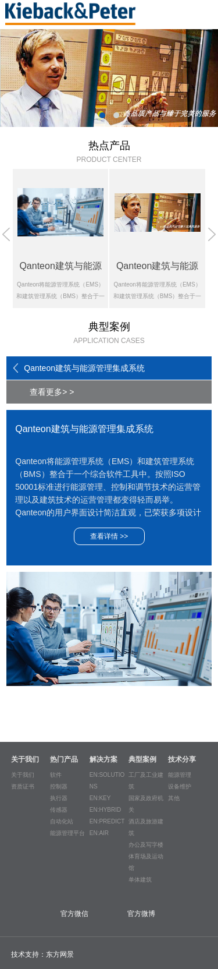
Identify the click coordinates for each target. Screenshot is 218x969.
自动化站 (61, 821)
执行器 (58, 798)
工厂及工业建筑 (145, 781)
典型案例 (142, 759)
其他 (174, 798)
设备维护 (179, 786)
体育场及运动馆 (145, 862)
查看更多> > (52, 392)
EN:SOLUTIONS (107, 781)
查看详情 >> (109, 536)
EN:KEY (100, 798)
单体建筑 (140, 879)
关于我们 (25, 759)
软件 (56, 775)
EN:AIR (99, 833)
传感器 (58, 810)
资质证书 (22, 786)
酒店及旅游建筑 (145, 827)
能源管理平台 (67, 833)
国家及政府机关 (145, 804)
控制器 (58, 786)
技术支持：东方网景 (42, 954)
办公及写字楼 (145, 844)
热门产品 (64, 759)
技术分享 (182, 759)
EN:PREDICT (107, 821)
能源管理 (179, 775)
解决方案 (103, 759)
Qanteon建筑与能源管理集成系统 (84, 368)
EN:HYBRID (105, 810)
